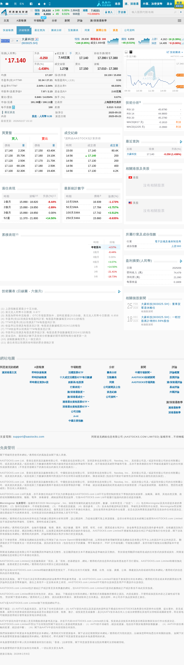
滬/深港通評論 (174, 382)
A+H (75, 416)
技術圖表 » (175, 52)
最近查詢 (132, 141)
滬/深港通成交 (75, 396)
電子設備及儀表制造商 (168, 241)
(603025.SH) (30, 43)
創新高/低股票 (76, 382)
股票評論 (174, 377)
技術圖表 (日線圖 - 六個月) (22, 291)
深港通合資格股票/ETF (76, 406)
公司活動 (76, 411)
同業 (111, 382)
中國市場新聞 (143, 372)
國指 (123, 39)
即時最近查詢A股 (39, 382)
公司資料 (112, 396)
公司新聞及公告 (111, 387)
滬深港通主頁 (9, 372)
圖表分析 (112, 372)
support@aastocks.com (28, 436)
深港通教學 (174, 412)
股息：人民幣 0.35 (42, 116)
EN (22, 3)
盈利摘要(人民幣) (139, 261)
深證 (154, 43)
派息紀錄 (112, 392)
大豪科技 (131, 154)
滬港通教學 (174, 407)
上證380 (176, 246)
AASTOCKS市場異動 (143, 382)
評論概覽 (174, 372)
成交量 (114, 145)
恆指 (77, 39)
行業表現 (76, 387)
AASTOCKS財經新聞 (143, 377)
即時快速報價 (39, 372)
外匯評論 (174, 392)
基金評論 (174, 387)
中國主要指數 (76, 420)
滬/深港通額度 (75, 392)
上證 (154, 39)
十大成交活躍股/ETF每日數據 (76, 377)
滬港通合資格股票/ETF (76, 401)
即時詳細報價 (39, 377)
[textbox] (157, 12)
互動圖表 (112, 377)
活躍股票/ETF (75, 372)
